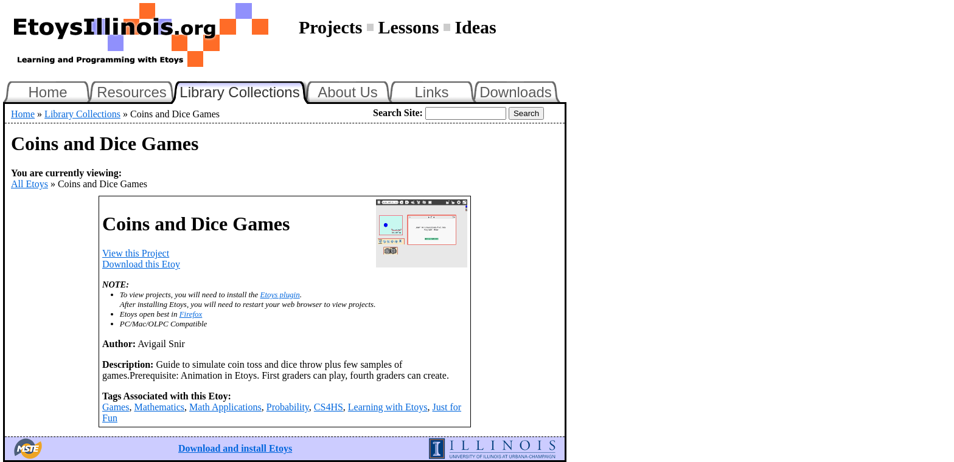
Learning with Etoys (388, 407)
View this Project (135, 253)
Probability (287, 407)
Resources (132, 92)
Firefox (191, 314)
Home (47, 92)
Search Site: (398, 113)
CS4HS (328, 407)
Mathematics (159, 407)
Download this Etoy (141, 264)
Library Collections (244, 90)
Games (115, 407)
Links (431, 92)
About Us (348, 92)
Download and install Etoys (235, 448)
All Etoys (29, 184)
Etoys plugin (280, 294)
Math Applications (225, 407)
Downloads (515, 92)
